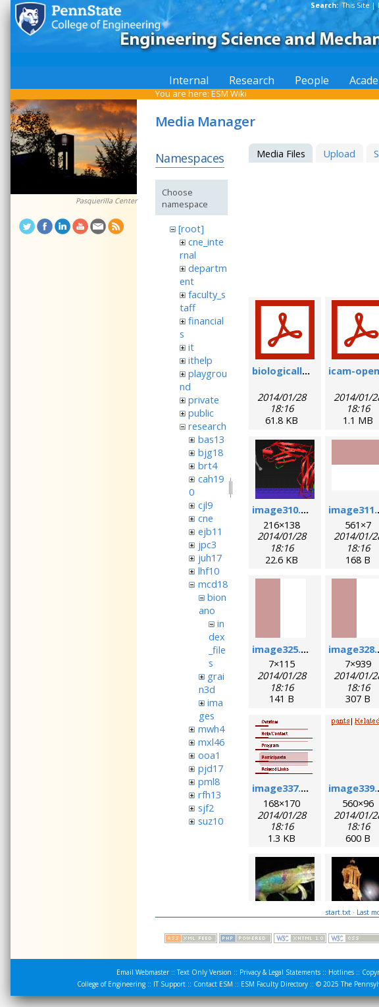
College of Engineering (111, 984)
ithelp (200, 360)
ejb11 (210, 531)
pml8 (209, 781)
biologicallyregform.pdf (310, 370)
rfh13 (209, 794)
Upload (339, 153)
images (211, 709)
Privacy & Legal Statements (280, 972)
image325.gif (283, 649)
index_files (217, 643)
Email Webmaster (142, 972)
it (191, 346)
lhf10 (208, 570)
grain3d (211, 682)
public (201, 412)
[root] (191, 228)
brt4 (207, 465)
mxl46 (211, 741)
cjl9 (205, 504)
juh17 (210, 557)
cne (205, 518)
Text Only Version (204, 972)
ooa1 (209, 755)
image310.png (285, 509)
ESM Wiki (229, 93)
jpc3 (207, 544)
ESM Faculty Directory (274, 984)
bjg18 (210, 452)
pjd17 (210, 768)
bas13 (211, 439)
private (203, 399)
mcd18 (213, 583)
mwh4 (211, 728)
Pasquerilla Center (106, 200)
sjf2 (206, 807)
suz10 (210, 820)
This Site (356, 5)
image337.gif (283, 787)
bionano (212, 603)
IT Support (169, 984)
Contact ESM (213, 984)
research (207, 425)
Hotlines (341, 972)
